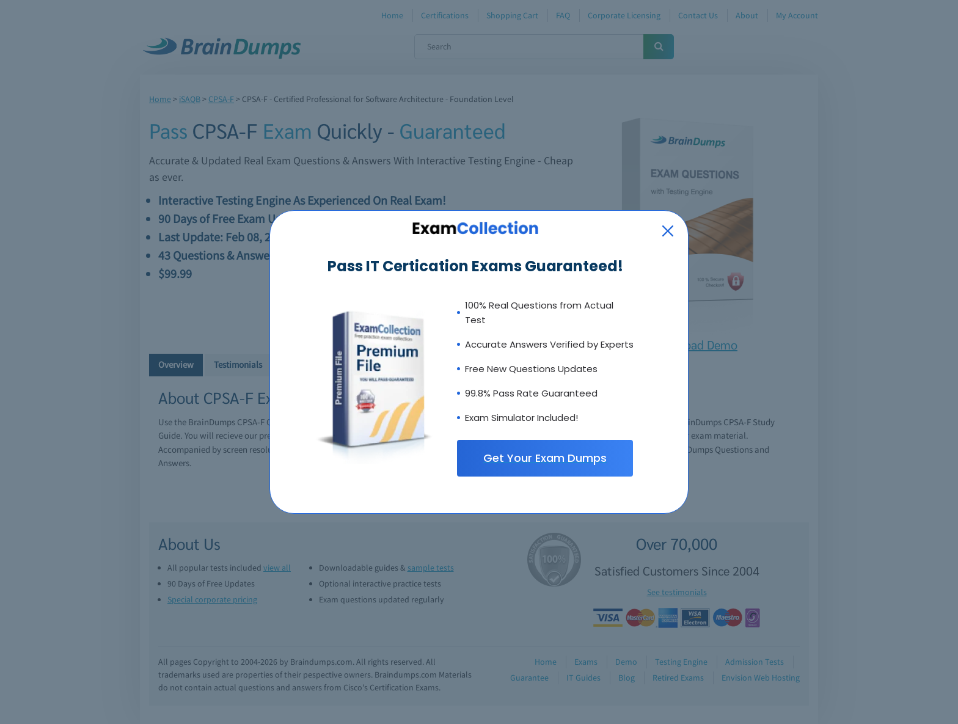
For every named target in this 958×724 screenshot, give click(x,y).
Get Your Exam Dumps (545, 458)
